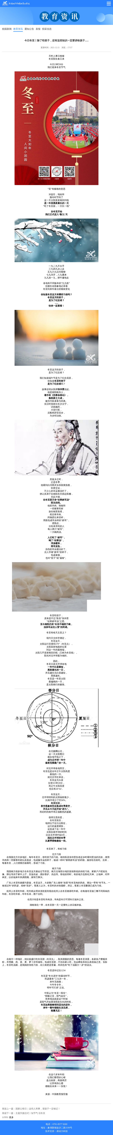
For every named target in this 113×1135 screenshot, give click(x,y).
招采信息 (47, 29)
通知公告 (29, 29)
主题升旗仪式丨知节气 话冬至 (30, 1113)
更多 (11, 1117)
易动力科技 (62, 1131)
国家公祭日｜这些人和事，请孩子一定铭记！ (38, 1108)
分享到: (5, 1117)
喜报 (38, 29)
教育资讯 (18, 29)
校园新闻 (7, 29)
